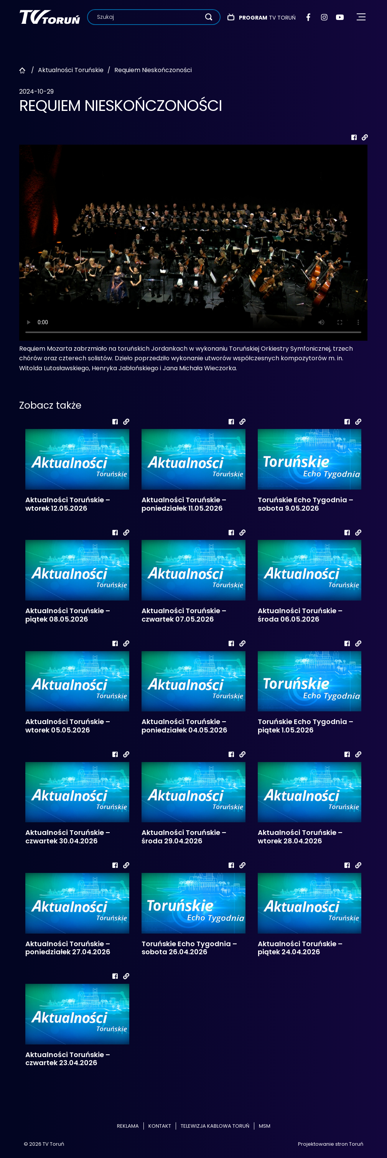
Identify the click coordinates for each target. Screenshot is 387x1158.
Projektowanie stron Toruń (330, 1144)
